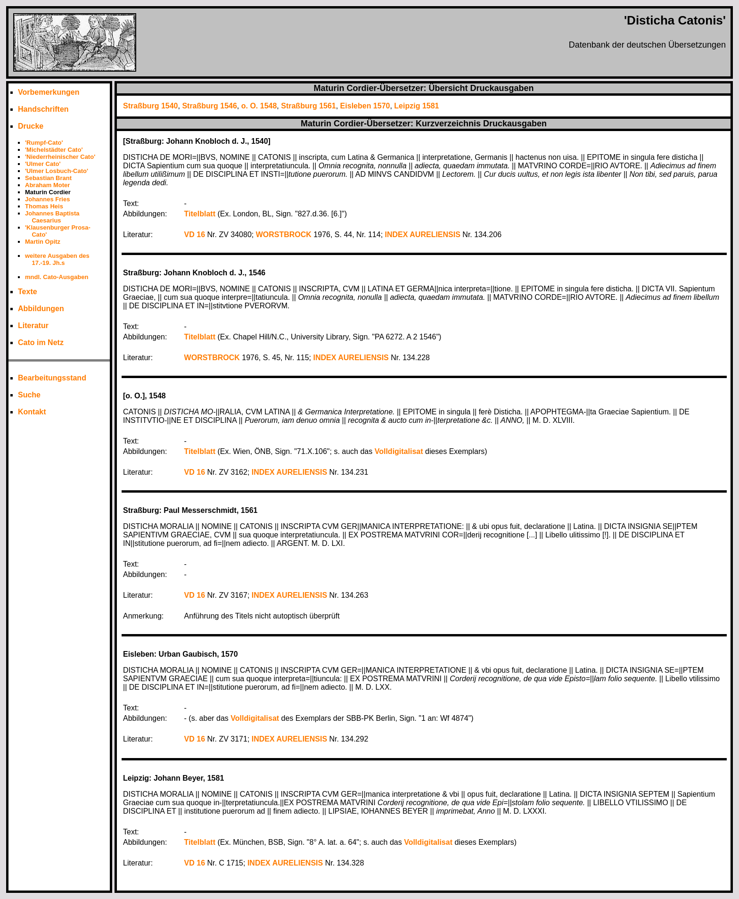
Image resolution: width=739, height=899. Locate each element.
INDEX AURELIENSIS (422, 235)
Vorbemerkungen (48, 92)
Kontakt (32, 412)
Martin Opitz (42, 241)
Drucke (30, 126)
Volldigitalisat (399, 451)
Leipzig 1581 (416, 106)
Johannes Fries (47, 199)
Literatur (33, 326)
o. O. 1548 (259, 106)
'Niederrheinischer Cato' (60, 156)
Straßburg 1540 (150, 106)
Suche (29, 395)
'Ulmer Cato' (43, 163)
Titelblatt (199, 214)
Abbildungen (41, 309)
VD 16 (194, 235)
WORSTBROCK (284, 235)
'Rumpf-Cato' (44, 142)
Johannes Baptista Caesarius (52, 217)
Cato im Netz (41, 342)
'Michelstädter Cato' (53, 149)
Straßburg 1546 (209, 106)
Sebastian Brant (48, 177)
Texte (27, 292)
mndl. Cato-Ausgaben (56, 276)
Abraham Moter (47, 185)
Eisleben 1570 (365, 106)
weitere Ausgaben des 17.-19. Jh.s (57, 259)
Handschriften (43, 109)
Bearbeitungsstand (52, 378)
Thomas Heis (44, 206)
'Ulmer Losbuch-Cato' (56, 170)
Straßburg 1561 (308, 106)
